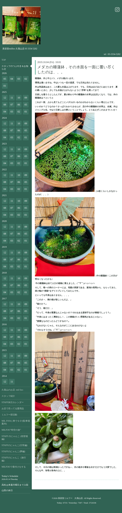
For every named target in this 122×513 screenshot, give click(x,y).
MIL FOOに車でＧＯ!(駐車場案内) (16, 422)
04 (11, 78)
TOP (4, 60)
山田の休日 (7, 490)
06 (18, 104)
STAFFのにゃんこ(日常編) (14, 445)
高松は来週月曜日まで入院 (15, 485)
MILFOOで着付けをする (14, 467)
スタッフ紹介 (8, 396)
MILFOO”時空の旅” (11, 430)
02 (25, 78)
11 (11, 97)
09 (25, 97)
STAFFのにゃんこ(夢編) (13, 451)
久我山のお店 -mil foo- (13, 390)
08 (4, 104)
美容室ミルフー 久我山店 (70, 498)
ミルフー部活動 (9, 415)
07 (11, 104)
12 (4, 97)
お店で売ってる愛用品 (13, 408)
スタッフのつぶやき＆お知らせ (15, 67)
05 (4, 78)
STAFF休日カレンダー (13, 402)
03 (18, 78)
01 (4, 85)
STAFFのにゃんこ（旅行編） (14, 459)
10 (18, 97)
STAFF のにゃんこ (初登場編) (15, 437)
